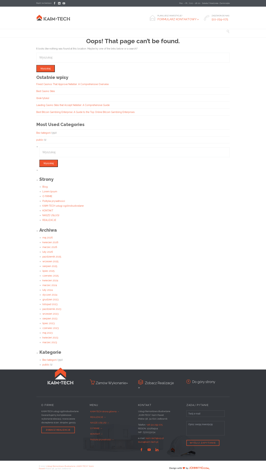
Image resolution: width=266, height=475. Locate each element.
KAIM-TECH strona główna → (104, 411)
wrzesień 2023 (50, 313)
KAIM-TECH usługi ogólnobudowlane (63, 205)
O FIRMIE (47, 196)
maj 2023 (47, 332)
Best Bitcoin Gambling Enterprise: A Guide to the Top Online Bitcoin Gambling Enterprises (85, 112)
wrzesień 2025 (50, 261)
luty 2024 (47, 290)
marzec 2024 (49, 285)
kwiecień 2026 (50, 242)
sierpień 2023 (49, 318)
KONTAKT (47, 210)
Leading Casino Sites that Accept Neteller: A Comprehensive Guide (73, 105)
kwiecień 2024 (50, 280)
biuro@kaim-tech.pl (148, 442)
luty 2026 (47, 252)
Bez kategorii (43, 132)
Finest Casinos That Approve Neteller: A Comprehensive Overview (72, 84)
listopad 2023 (50, 304)
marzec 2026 (49, 247)
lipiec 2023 (48, 323)
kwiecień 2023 (50, 337)
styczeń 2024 (49, 294)
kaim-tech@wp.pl (155, 438)
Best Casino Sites (45, 91)
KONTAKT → (96, 434)
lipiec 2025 (48, 271)
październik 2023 (51, 309)
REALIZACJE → (98, 417)
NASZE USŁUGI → (99, 422)
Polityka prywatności (53, 201)
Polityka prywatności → (102, 439)
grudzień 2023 (50, 299)
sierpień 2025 (49, 266)
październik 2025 (51, 256)
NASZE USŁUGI (50, 215)
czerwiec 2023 (50, 328)
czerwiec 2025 (50, 275)
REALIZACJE (49, 220)
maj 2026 (47, 237)
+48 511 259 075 (154, 424)
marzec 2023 (49, 342)
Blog (45, 186)
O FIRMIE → (96, 428)
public (39, 139)
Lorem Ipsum (49, 191)
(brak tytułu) (42, 98)
